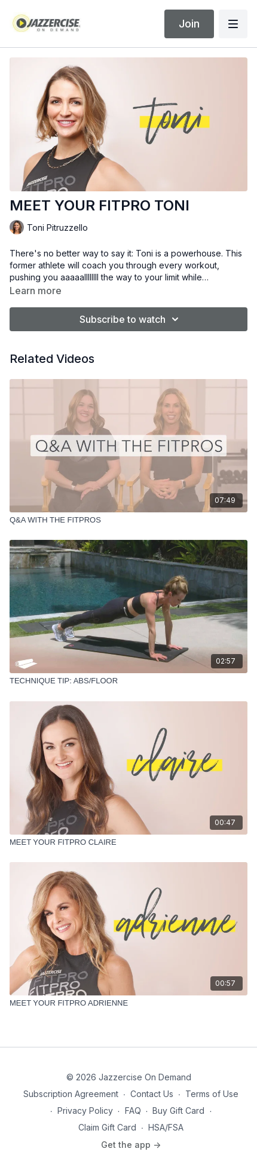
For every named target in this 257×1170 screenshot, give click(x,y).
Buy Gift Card (178, 1110)
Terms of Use (211, 1094)
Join (189, 23)
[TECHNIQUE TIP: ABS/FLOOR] (128, 681)
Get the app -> (131, 1145)
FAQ (133, 1110)
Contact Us (151, 1094)
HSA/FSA (165, 1127)
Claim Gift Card (107, 1127)
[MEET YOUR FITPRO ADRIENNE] (128, 1003)
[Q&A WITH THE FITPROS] (128, 520)
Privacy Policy (85, 1110)
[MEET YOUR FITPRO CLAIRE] (128, 842)
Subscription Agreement (70, 1094)
